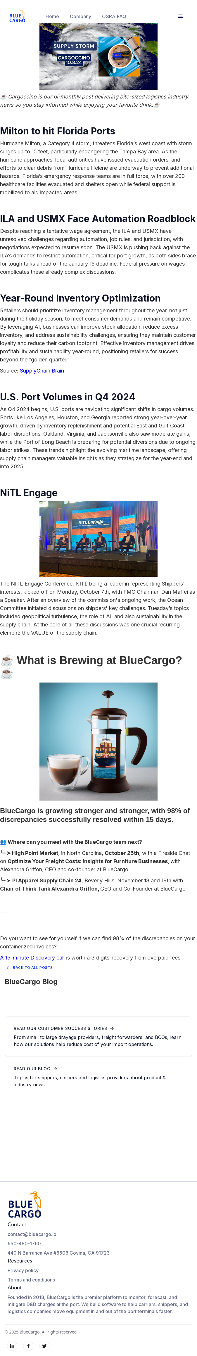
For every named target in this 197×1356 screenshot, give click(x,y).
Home (52, 16)
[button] (80, 16)
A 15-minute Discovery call (32, 958)
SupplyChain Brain (42, 371)
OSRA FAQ (114, 16)
